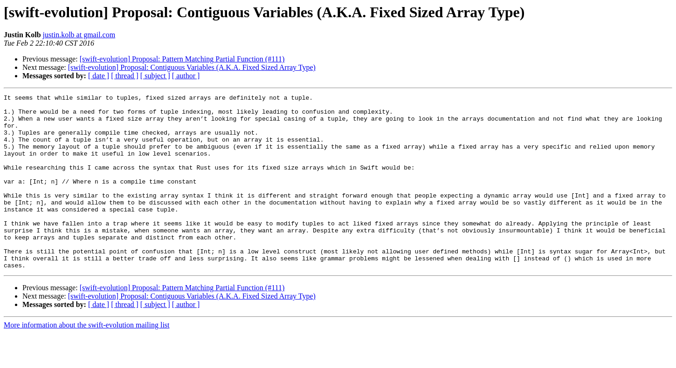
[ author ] (186, 76)
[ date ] (98, 76)
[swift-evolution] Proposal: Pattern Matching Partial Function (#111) (182, 59)
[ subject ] (155, 76)
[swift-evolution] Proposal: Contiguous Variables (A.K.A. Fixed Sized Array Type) (192, 67)
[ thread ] (124, 76)
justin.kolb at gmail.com (79, 35)
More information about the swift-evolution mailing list (87, 360)
